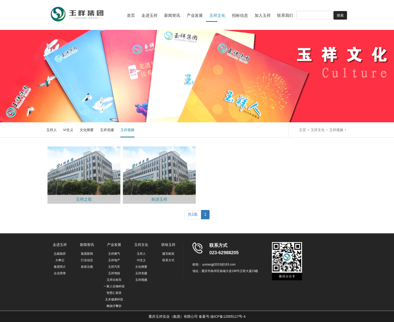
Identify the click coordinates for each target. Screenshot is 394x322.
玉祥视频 (127, 130)
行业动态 (87, 260)
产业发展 (195, 15)
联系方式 (168, 260)
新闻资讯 (172, 15)
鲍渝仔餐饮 (114, 306)
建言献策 (168, 253)
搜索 (340, 15)
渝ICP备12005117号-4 (227, 316)
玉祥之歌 (84, 199)
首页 (131, 15)
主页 (302, 130)
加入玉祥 (263, 15)
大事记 (59, 260)
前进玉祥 (159, 199)
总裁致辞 (60, 253)
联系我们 (285, 15)
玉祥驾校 (114, 273)
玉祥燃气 (114, 253)
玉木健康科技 (114, 299)
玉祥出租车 (114, 280)
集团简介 (60, 267)
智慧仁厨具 (114, 293)
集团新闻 (87, 253)
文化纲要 (87, 130)
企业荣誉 (60, 273)
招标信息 (240, 15)
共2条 (193, 214)
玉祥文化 (217, 15)
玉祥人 (51, 130)
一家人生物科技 (114, 286)
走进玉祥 (149, 15)
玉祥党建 (107, 130)
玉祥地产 (114, 260)
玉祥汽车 (114, 267)
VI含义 (68, 130)
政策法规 (87, 267)
